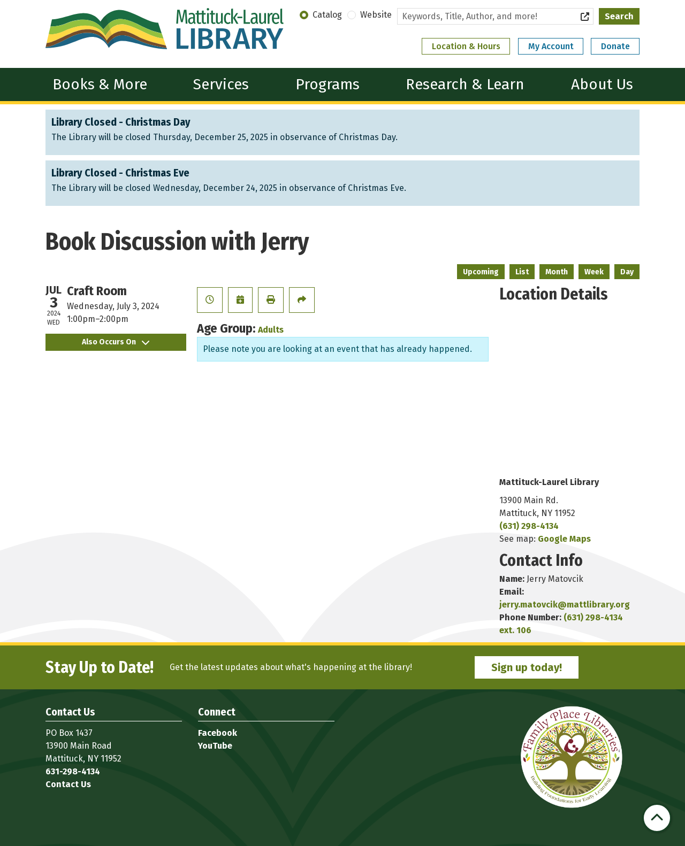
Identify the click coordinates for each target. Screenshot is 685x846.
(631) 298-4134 (529, 526)
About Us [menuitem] (602, 84)
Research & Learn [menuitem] (465, 84)
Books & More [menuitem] (99, 84)
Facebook (217, 733)
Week (594, 271)
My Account (551, 46)
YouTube (215, 746)
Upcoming (481, 271)
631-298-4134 (72, 771)
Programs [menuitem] (327, 84)
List (522, 271)
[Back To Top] (657, 818)
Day (627, 271)
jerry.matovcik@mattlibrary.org (564, 604)
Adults (271, 330)
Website (376, 15)
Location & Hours (466, 46)
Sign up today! (526, 667)
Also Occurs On (115, 342)
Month (556, 271)
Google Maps (564, 539)
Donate (615, 46)
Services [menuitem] (221, 84)
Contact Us (68, 784)
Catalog (327, 15)
